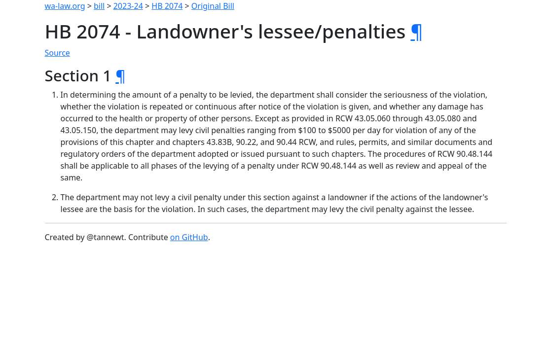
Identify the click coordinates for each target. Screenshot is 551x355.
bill (99, 5)
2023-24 (128, 5)
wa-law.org (65, 5)
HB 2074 (167, 5)
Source (57, 52)
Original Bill (212, 5)
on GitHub (189, 237)
